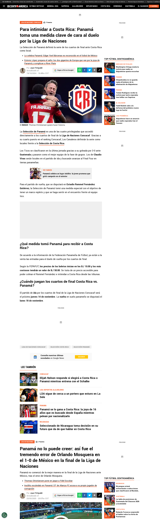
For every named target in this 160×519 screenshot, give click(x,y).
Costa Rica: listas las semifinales (23, 2)
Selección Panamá (82, 347)
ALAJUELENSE (77, 6)
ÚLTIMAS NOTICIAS (36, 6)
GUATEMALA (130, 6)
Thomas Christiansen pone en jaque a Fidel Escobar (48, 480)
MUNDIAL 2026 (52, 6)
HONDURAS (117, 6)
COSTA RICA (105, 6)
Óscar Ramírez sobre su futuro (94, 2)
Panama (49, 22)
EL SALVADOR (143, 6)
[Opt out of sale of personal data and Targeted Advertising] (4, 515)
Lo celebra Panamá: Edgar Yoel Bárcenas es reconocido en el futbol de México (60, 55)
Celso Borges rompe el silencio (115, 2)
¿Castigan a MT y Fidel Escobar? (72, 2)
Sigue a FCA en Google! (65, 70)
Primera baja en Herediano (136, 2)
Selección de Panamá (34, 131)
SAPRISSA (65, 6)
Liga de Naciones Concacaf (33, 347)
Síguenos (81, 357)
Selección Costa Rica (59, 347)
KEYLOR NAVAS (92, 6)
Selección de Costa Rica (51, 143)
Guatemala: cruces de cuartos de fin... (47, 2)
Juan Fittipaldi (36, 68)
